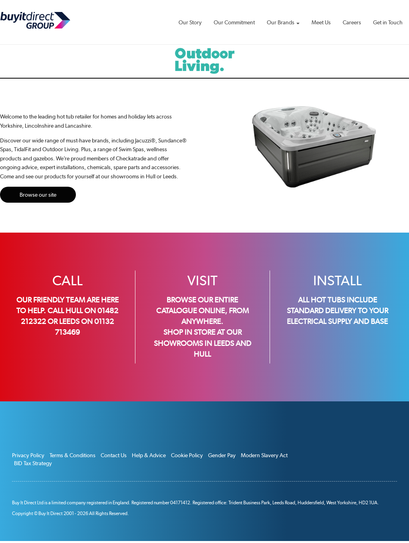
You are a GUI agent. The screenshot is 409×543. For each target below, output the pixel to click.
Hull (202, 354)
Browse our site (38, 195)
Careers (352, 22)
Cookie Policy (187, 455)
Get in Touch (388, 22)
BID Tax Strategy (33, 463)
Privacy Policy (28, 455)
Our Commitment (234, 22)
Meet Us (321, 22)
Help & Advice (149, 455)
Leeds (224, 343)
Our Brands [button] (283, 22)
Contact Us (114, 455)
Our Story (190, 22)
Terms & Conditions (72, 455)
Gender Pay (222, 455)
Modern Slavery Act (264, 455)
